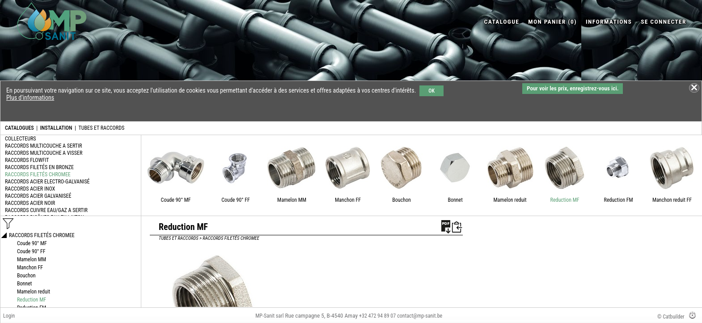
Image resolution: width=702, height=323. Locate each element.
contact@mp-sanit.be (419, 316)
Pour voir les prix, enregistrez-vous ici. (572, 88)
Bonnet (455, 200)
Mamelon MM (291, 200)
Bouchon (401, 200)
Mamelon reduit (510, 200)
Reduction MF (564, 200)
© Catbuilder (671, 317)
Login (9, 316)
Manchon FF (348, 200)
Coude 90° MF (176, 200)
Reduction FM (618, 200)
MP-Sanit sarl (269, 316)
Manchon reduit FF (672, 200)
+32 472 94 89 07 (377, 316)
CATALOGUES (19, 128)
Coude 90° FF (235, 200)
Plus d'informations (30, 97)
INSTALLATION (56, 128)
